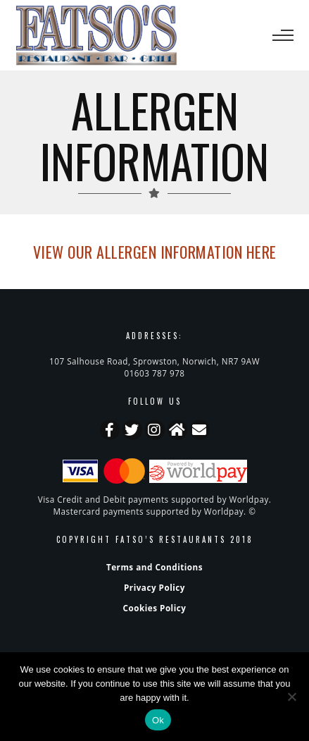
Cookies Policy (155, 607)
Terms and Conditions (154, 566)
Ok (158, 720)
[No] (291, 697)
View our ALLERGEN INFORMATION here (155, 251)
